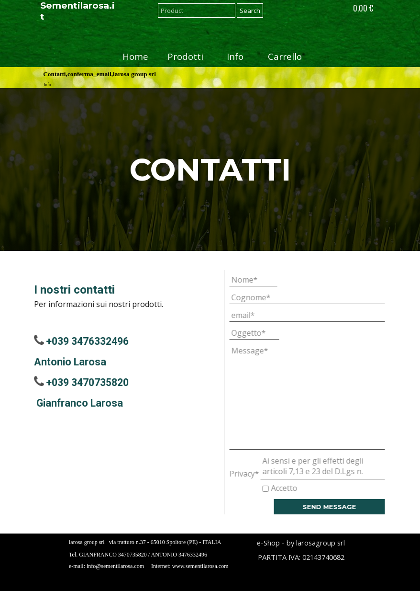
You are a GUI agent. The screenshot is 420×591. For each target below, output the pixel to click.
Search (250, 10)
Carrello (285, 56)
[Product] (196, 10)
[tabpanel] (210, 169)
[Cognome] (322, 297)
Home (135, 56)
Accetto (300, 488)
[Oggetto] (270, 333)
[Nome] (269, 279)
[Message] (322, 397)
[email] (322, 315)
